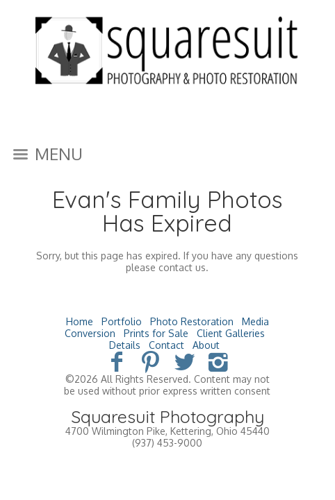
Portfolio (121, 321)
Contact (166, 345)
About (206, 345)
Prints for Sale (156, 333)
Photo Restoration (192, 321)
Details (124, 345)
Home (79, 321)
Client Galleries (231, 333)
